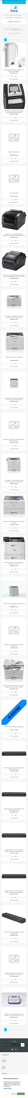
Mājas (6, 15)
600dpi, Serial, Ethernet (14, 152)
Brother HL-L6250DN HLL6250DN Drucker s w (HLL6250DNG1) (14, 440)
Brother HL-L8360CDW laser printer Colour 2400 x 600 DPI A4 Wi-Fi (14, 563)
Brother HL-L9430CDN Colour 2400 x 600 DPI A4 (14, 604)
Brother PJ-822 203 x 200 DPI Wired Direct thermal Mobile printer (14, 768)
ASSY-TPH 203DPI (14, 193)
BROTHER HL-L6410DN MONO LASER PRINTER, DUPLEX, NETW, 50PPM (14, 481)
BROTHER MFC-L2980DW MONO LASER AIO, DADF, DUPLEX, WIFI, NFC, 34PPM (14, 686)
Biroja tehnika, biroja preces (15, 15)
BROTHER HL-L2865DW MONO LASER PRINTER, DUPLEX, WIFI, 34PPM (14, 316)
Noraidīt (13, 1094)
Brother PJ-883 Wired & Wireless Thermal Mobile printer (14, 932)
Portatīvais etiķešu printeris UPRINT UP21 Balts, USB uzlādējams (14, 70)
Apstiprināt (21, 1094)
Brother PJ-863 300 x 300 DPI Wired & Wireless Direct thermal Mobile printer (14, 891)
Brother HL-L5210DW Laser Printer (14, 357)
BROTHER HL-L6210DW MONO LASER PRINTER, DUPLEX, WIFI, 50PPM (14, 399)
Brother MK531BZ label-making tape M (14, 726)
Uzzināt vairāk (7, 1088)
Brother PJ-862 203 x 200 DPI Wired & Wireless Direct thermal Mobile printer (14, 850)
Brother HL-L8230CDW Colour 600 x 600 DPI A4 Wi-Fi (14, 522)
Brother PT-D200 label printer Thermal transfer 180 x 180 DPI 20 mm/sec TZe (14, 1014)
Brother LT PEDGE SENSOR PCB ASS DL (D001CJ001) (14, 645)
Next (20, 39)
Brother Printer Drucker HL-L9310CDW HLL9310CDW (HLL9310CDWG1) (14, 973)
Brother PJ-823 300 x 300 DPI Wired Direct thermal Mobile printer (14, 809)
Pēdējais (23, 39)
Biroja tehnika (9, 17)
